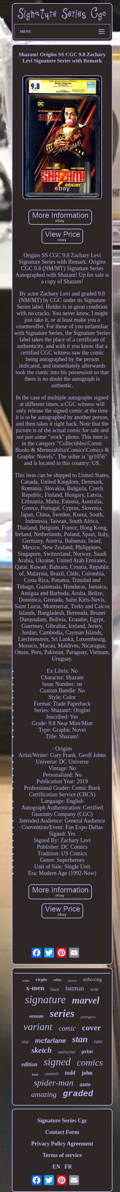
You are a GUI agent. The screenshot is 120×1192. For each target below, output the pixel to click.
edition (30, 1064)
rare (98, 1041)
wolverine (66, 1052)
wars (25, 980)
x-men (35, 988)
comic (67, 1028)
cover (91, 1027)
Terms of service (62, 1155)
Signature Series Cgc (62, 1120)
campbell (51, 1074)
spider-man (53, 1082)
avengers (88, 1016)
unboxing (92, 979)
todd (70, 1072)
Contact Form (62, 1132)
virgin (41, 979)
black (55, 989)
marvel (86, 1000)
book (35, 1074)
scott (94, 989)
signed (57, 1061)
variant (37, 1026)
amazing (44, 1094)
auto (85, 1084)
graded (78, 1094)
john (87, 1073)
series (62, 1013)
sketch (41, 1050)
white (57, 980)
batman (75, 988)
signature (45, 1000)
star (25, 1041)
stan (80, 1039)
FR (68, 1167)
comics (90, 1062)
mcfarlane (50, 1040)
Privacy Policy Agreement (62, 1144)
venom (36, 1016)
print (87, 1051)
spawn (72, 980)
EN (56, 1167)
